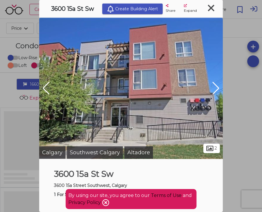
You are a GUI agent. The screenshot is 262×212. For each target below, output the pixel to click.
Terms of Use (166, 195)
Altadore (138, 152)
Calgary (52, 152)
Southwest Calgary (95, 152)
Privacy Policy (85, 202)
